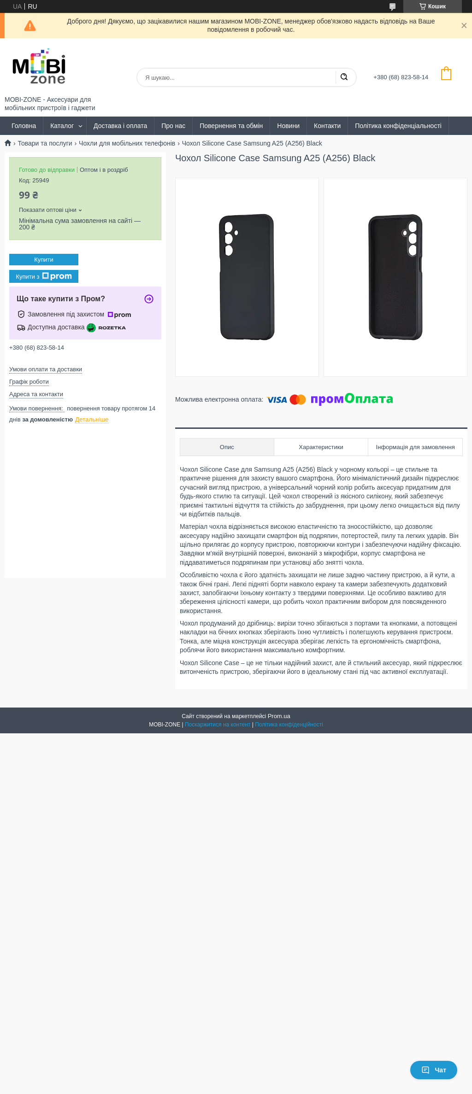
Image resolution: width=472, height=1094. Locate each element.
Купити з (43, 276)
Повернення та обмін (231, 125)
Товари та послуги (45, 143)
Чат (433, 1070)
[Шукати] (344, 77)
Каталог (62, 125)
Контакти (327, 125)
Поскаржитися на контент (217, 724)
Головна (24, 125)
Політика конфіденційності (289, 724)
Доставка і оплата (120, 125)
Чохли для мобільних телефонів (127, 143)
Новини (288, 125)
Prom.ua (279, 716)
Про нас (173, 125)
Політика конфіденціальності (398, 125)
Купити (43, 259)
